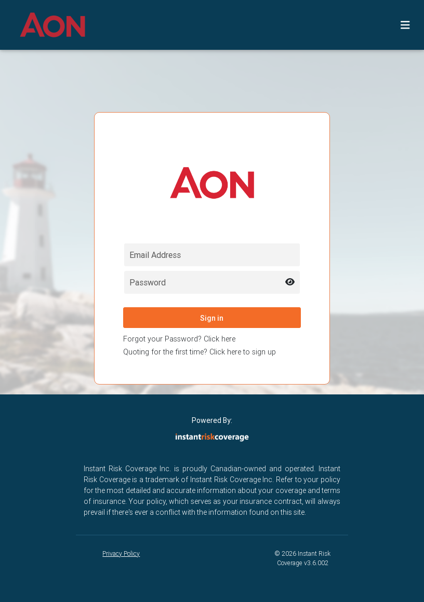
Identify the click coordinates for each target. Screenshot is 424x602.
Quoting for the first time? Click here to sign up (199, 352)
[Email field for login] (212, 254)
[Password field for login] (212, 282)
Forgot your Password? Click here (179, 339)
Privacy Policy (121, 553)
